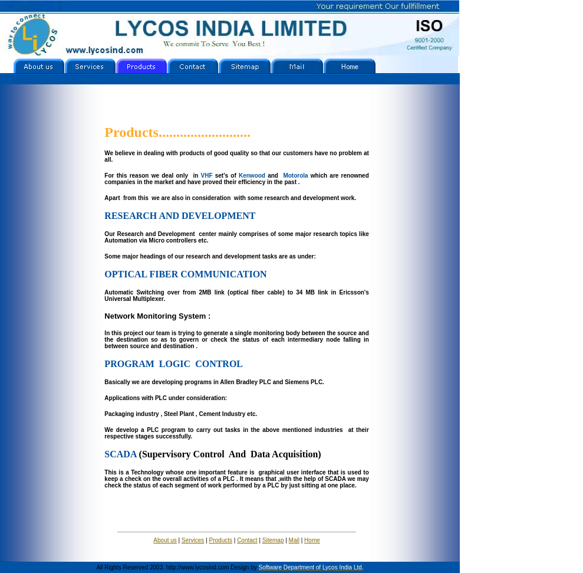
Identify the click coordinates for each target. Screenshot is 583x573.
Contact (247, 540)
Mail (294, 540)
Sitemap (273, 540)
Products (220, 540)
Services (193, 540)
